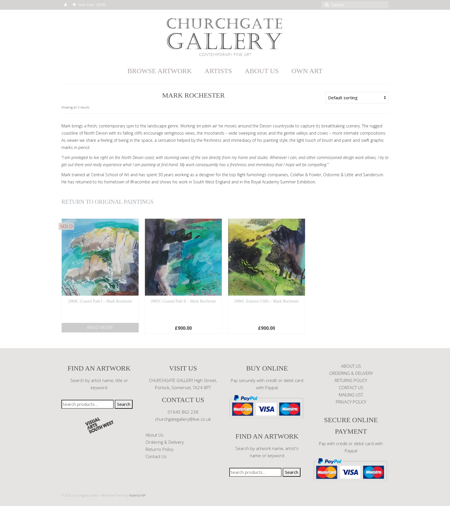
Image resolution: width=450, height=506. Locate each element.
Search (123, 404)
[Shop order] (357, 97)
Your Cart (89, 4)
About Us (155, 435)
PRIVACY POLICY (351, 402)
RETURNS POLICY (351, 380)
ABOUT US (351, 366)
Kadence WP (137, 495)
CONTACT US (351, 387)
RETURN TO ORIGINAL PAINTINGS (107, 202)
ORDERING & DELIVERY (351, 373)
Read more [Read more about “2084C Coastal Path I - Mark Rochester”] (100, 327)
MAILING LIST (351, 395)
